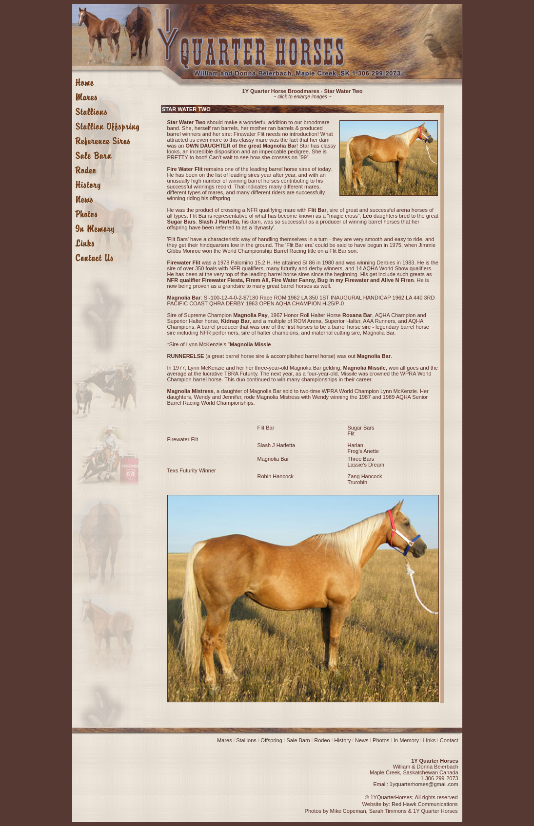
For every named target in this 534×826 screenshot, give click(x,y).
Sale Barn (298, 740)
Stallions (246, 740)
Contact (449, 740)
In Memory (406, 740)
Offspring (271, 740)
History (342, 740)
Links (429, 740)
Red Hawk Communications (425, 804)
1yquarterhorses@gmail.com (424, 784)
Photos (381, 740)
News (362, 740)
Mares (226, 740)
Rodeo (324, 740)
